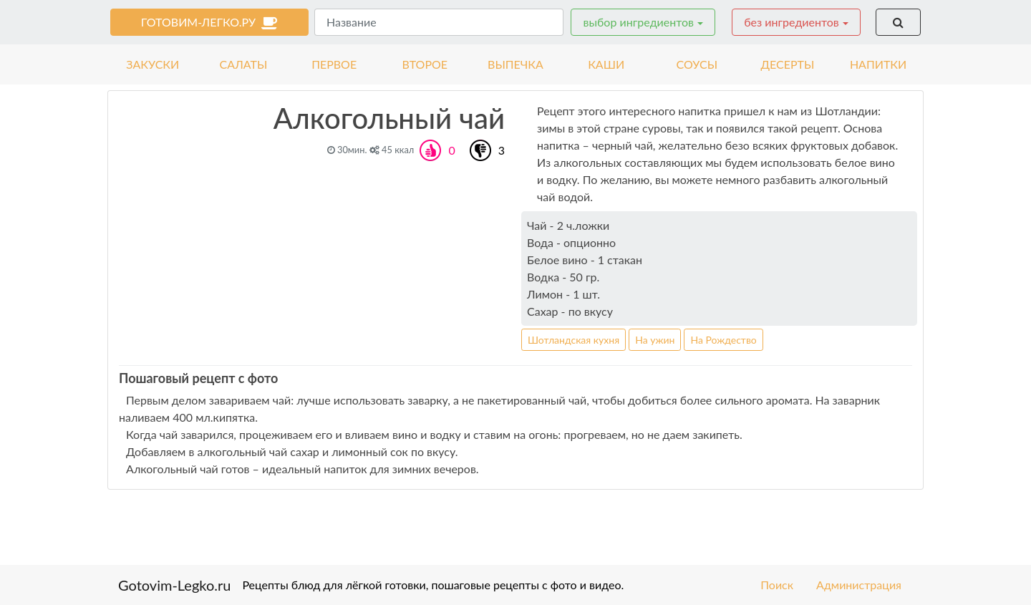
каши (606, 64)
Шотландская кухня (573, 340)
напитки (878, 64)
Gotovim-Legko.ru (174, 585)
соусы (697, 64)
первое (334, 64)
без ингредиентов (791, 22)
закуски (152, 64)
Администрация (858, 584)
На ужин (654, 340)
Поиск (776, 584)
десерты (787, 64)
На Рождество (723, 340)
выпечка (515, 64)
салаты (244, 64)
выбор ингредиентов (638, 22)
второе (425, 64)
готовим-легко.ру (210, 22)
